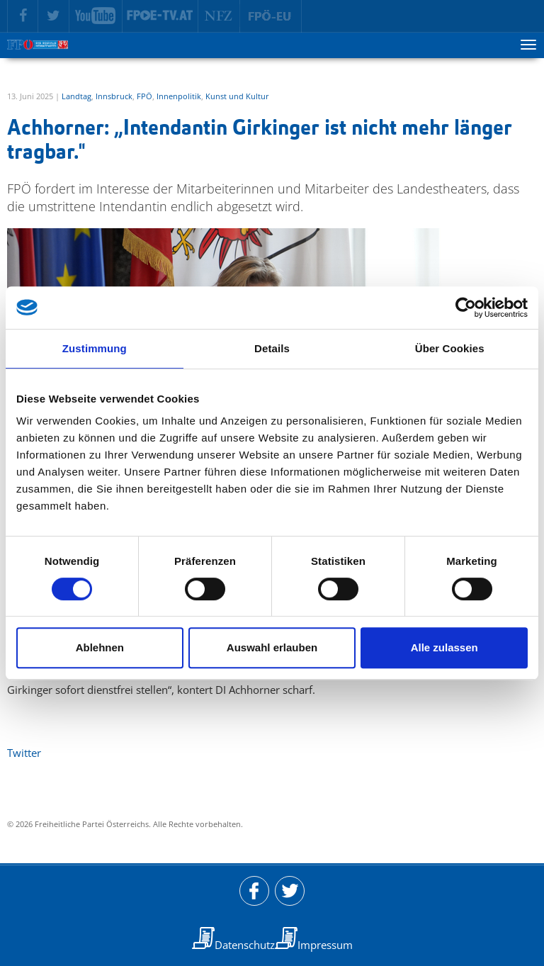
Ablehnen (100, 647)
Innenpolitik (179, 96)
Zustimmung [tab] (94, 348)
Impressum (325, 945)
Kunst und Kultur (237, 96)
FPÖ (144, 96)
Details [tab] (272, 348)
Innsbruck (114, 96)
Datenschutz (245, 945)
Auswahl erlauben (272, 647)
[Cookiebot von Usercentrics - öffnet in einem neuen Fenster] (466, 307)
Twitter (24, 753)
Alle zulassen (444, 647)
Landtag (76, 96)
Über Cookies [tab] (449, 348)
